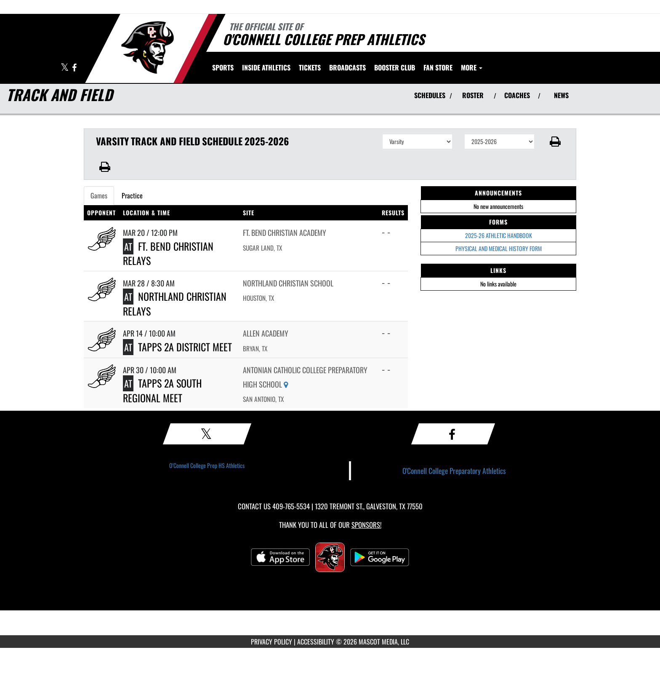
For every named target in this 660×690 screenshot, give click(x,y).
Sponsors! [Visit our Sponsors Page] (366, 524)
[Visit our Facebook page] (74, 68)
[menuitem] (310, 67)
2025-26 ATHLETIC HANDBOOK (498, 235)
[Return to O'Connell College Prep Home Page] (147, 47)
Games (98, 195)
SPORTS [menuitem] (223, 67)
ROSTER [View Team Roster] (473, 95)
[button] (555, 141)
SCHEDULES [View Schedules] (429, 95)
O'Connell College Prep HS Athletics (207, 465)
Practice (132, 195)
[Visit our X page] (65, 68)
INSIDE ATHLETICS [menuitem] (266, 67)
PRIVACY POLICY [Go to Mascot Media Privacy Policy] (271, 642)
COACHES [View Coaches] (517, 95)
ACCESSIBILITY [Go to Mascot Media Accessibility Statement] (315, 642)
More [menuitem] (471, 67)
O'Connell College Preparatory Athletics (454, 470)
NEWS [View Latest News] (561, 95)
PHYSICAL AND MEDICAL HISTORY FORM (498, 248)
